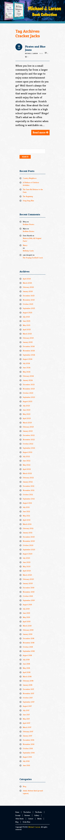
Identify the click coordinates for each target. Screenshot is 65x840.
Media (39, 819)
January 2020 (28, 583)
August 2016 (27, 757)
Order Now (26, 822)
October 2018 (28, 647)
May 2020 (26, 566)
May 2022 (26, 465)
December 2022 (29, 435)
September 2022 (29, 448)
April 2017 (26, 723)
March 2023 (27, 422)
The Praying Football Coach (33, 258)
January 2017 (27, 736)
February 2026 (28, 287)
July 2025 (26, 317)
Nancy (25, 245)
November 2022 (29, 439)
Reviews (27, 815)
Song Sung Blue (28, 200)
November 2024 (29, 350)
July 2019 (26, 609)
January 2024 (28, 380)
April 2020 (27, 571)
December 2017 (28, 689)
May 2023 (26, 414)
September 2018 (29, 651)
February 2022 (28, 477)
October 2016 (28, 748)
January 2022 (28, 482)
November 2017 (28, 693)
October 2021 (28, 494)
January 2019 (27, 634)
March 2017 (27, 727)
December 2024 (29, 346)
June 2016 (26, 765)
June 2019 (26, 613)
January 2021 (27, 532)
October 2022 (28, 444)
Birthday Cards (28, 251)
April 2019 (26, 621)
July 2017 (26, 710)
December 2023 (29, 384)
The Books (38, 812)
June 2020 (26, 562)
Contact (30, 819)
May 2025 (26, 325)
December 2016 (28, 740)
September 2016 (29, 753)
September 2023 (29, 397)
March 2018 (27, 676)
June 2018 (26, 664)
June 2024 (26, 367)
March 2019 (27, 626)
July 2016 (26, 761)
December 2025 (29, 295)
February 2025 (28, 338)
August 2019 (27, 604)
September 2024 (29, 355)
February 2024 (28, 376)
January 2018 (27, 685)
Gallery (36, 815)
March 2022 (27, 473)
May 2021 (26, 516)
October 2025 (28, 304)
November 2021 (28, 490)
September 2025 (29, 308)
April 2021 (26, 520)
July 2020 (26, 558)
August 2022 (27, 452)
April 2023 (27, 418)
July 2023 (26, 406)
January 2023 (28, 431)
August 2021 (27, 503)
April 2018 (26, 672)
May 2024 (26, 372)
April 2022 (27, 469)
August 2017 (27, 706)
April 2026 (27, 279)
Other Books (19, 819)
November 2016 (28, 744)
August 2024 (27, 359)
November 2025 (29, 300)
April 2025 (27, 329)
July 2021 (26, 507)
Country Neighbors (30, 178)
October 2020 (28, 545)
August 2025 (27, 312)
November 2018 (28, 643)
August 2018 (27, 655)
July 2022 (26, 456)
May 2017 (26, 719)
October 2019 (28, 596)
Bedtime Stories (28, 224)
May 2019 (26, 617)
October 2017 (28, 698)
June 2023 (26, 410)
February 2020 (28, 579)
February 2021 (28, 528)
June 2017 (26, 714)
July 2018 (26, 659)
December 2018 (28, 638)
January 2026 (28, 291)
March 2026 (27, 283)
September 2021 (29, 499)
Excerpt (17, 815)
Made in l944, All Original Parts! (32, 239)
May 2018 (26, 668)
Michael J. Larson (34, 827)
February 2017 (28, 731)
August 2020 (27, 554)
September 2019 (29, 600)
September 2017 (28, 702)
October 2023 (28, 393)
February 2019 (28, 630)
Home (17, 812)
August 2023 (27, 401)
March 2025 (27, 334)
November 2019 (28, 592)
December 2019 (28, 587)
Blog (41, 53)
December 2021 (28, 486)
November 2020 (29, 541)
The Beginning (28, 196)
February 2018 (28, 681)
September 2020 (29, 549)
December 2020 (29, 537)
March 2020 (27, 575)
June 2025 (26, 321)
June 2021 (26, 511)
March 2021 (27, 524)
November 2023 (29, 389)
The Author (27, 812)
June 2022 (26, 461)
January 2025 (28, 342)
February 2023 (28, 427)
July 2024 (26, 363)
